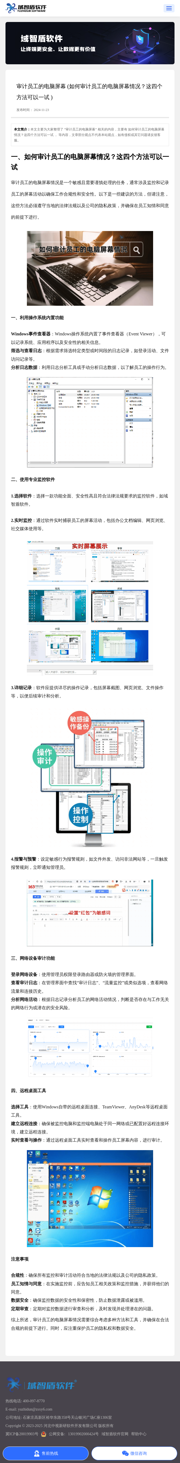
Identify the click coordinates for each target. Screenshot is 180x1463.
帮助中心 (139, 1434)
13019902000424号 (83, 1434)
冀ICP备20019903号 (21, 1434)
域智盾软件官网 (115, 1434)
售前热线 (45, 1453)
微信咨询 (134, 1453)
